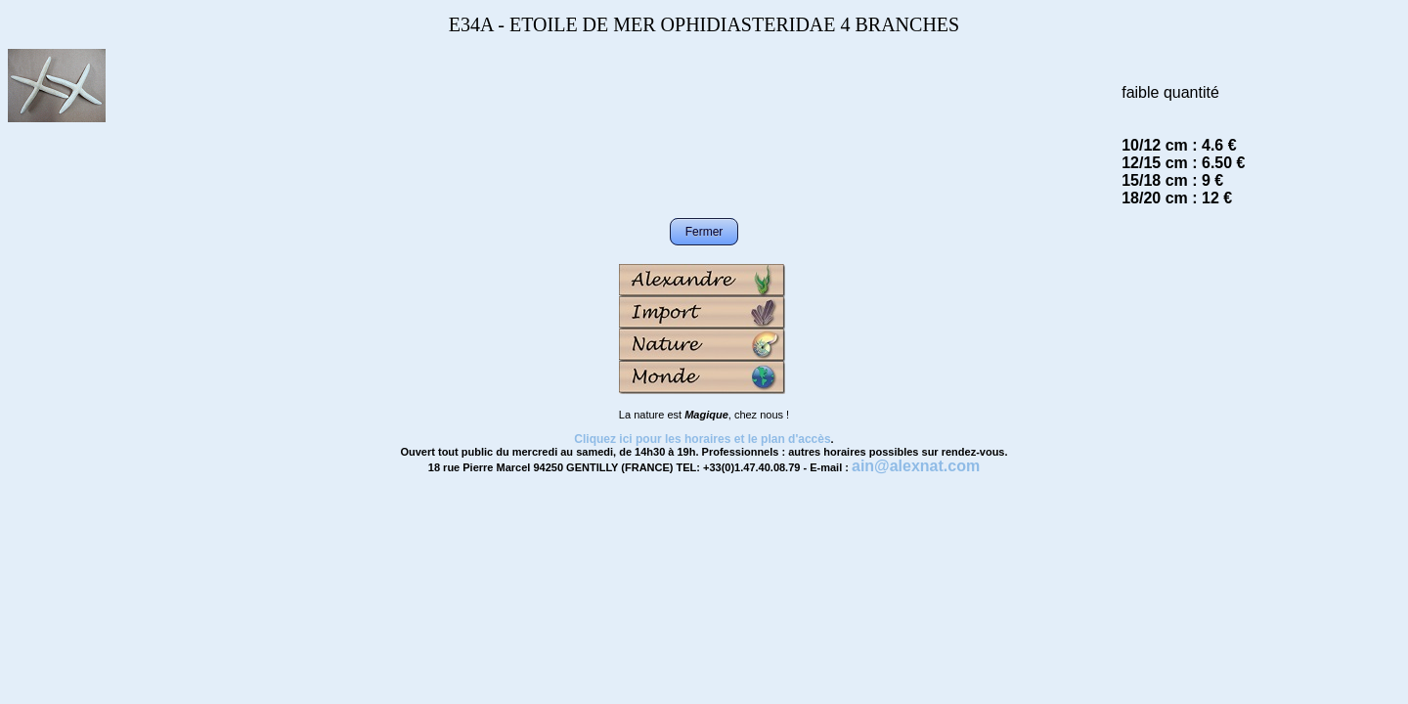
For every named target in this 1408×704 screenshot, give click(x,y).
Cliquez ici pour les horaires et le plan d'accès (702, 439)
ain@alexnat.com (916, 466)
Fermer (704, 232)
